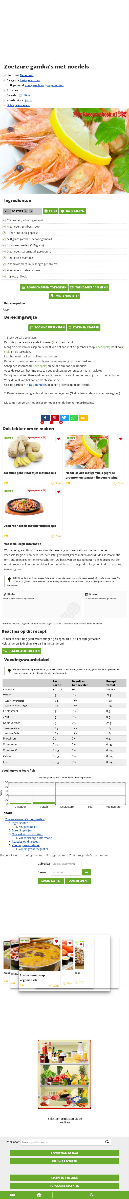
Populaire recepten (64, 1186)
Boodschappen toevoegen (44, 287)
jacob (28, 100)
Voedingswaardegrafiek (33, 849)
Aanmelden (78, 881)
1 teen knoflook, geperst (22, 233)
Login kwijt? (50, 881)
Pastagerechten (30, 80)
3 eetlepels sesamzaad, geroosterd (29, 251)
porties (13, 90)
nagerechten (55, 85)
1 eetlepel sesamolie (20, 258)
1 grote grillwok (17, 276)
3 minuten (37, 385)
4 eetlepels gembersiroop (23, 226)
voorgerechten (34, 85)
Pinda (9, 594)
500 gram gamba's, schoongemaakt (29, 239)
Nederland (26, 75)
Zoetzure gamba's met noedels (25, 819)
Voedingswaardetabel (25, 845)
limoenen (47, 342)
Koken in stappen (83, 327)
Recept (15, 855)
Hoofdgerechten (33, 855)
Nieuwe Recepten (64, 1161)
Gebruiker (44, 864)
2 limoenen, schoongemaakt (25, 220)
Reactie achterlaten (21, 651)
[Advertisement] (64, 35)
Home (4, 855)
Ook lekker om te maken (27, 834)
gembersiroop (93, 347)
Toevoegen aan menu (89, 287)
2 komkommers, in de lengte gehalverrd (32, 264)
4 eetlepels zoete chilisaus (23, 270)
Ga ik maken (72, 211)
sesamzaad (32, 366)
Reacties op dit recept (25, 841)
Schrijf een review (18, 105)
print (50, 211)
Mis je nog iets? (64, 296)
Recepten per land (64, 1177)
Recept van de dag (64, 1153)
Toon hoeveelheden (47, 327)
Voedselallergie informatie (35, 838)
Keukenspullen (28, 827)
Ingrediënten (20, 823)
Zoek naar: (13, 1142)
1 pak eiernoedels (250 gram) (25, 245)
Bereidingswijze (22, 830)
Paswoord (44, 872)
